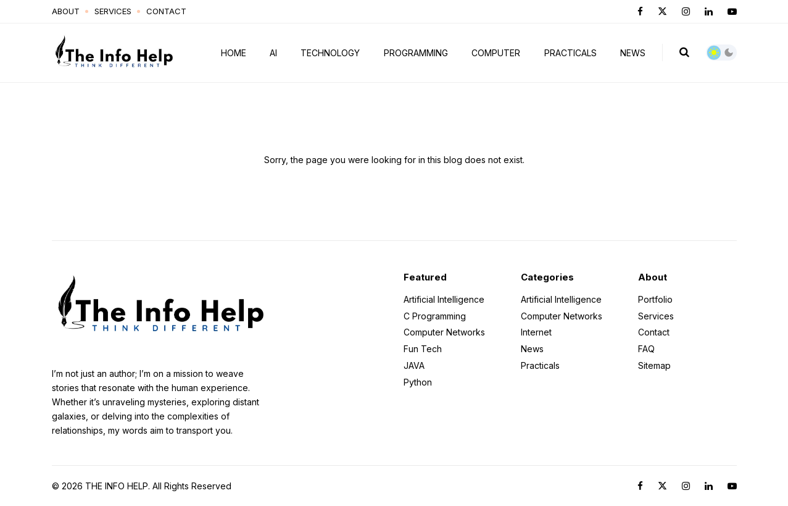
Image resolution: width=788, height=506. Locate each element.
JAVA (414, 365)
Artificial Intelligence (444, 300)
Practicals (570, 53)
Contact (166, 11)
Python (418, 382)
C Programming (435, 316)
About (66, 11)
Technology (330, 53)
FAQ (646, 349)
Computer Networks (444, 332)
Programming (416, 53)
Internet (536, 332)
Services (112, 11)
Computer (495, 53)
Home (233, 53)
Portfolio (655, 300)
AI (273, 53)
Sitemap (654, 365)
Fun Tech (423, 349)
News (632, 53)
